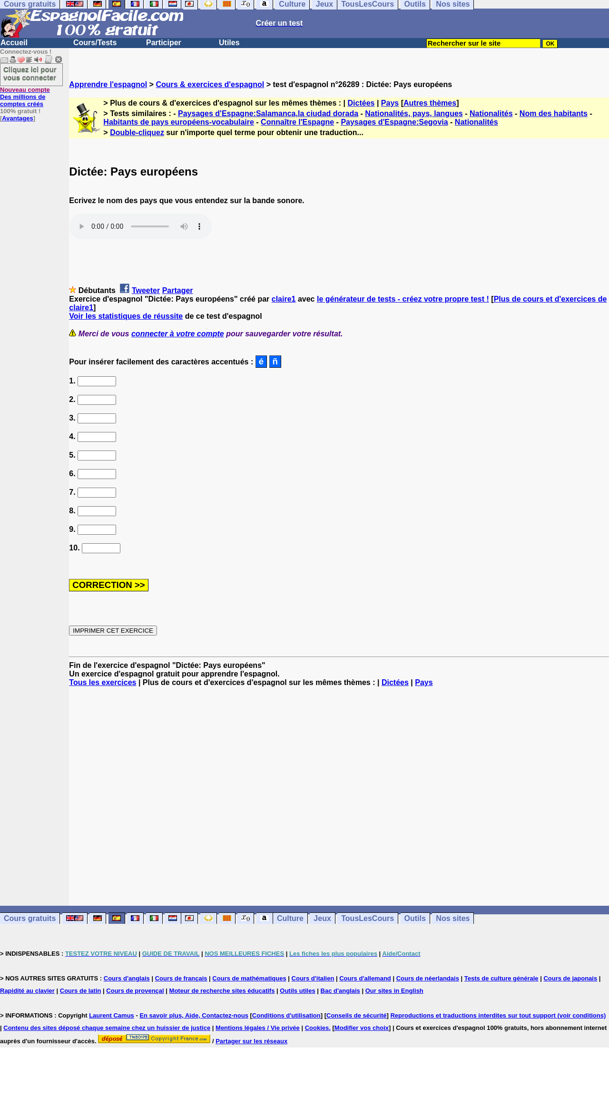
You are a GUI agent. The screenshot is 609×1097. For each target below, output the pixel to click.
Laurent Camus (111, 1015)
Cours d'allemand (365, 978)
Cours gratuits (30, 918)
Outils (415, 918)
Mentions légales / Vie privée (258, 1027)
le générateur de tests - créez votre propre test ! (403, 299)
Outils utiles (297, 990)
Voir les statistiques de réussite (126, 316)
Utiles (229, 43)
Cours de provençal (135, 990)
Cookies (317, 1027)
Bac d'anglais (340, 990)
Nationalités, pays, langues (413, 113)
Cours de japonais (570, 978)
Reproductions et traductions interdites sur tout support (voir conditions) (498, 1015)
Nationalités (491, 113)
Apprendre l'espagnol (108, 84)
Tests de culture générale (501, 978)
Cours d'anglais (127, 978)
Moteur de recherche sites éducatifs (222, 990)
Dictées (361, 103)
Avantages (17, 118)
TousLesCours (367, 918)
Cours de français (181, 978)
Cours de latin (80, 990)
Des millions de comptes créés (25, 97)
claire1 (284, 299)
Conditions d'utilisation (286, 1015)
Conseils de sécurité (356, 1015)
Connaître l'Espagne (297, 122)
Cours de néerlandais (427, 978)
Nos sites (453, 918)
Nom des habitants (554, 113)
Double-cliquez (137, 132)
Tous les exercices (102, 682)
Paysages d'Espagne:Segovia (394, 122)
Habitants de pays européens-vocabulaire (178, 122)
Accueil (14, 43)
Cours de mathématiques (249, 978)
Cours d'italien (313, 978)
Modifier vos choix (361, 1027)
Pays (390, 103)
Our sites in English (394, 990)
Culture (290, 918)
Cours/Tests (95, 43)
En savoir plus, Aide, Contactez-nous (193, 1015)
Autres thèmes (429, 103)
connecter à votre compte (177, 334)
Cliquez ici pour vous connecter (30, 73)
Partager (177, 290)
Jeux (322, 918)
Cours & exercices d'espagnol (210, 84)
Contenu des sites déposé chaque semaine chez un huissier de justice (106, 1027)
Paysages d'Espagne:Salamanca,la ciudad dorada (268, 113)
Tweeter (146, 290)
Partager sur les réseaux (251, 1041)
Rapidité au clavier (27, 990)
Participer (163, 43)
